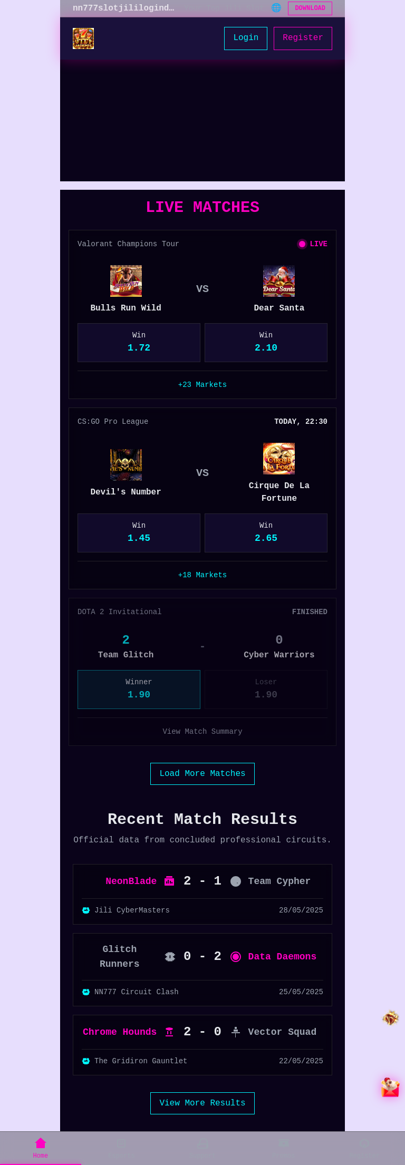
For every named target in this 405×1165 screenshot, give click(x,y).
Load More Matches (202, 774)
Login (245, 38)
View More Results (202, 1103)
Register (303, 38)
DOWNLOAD (310, 8)
